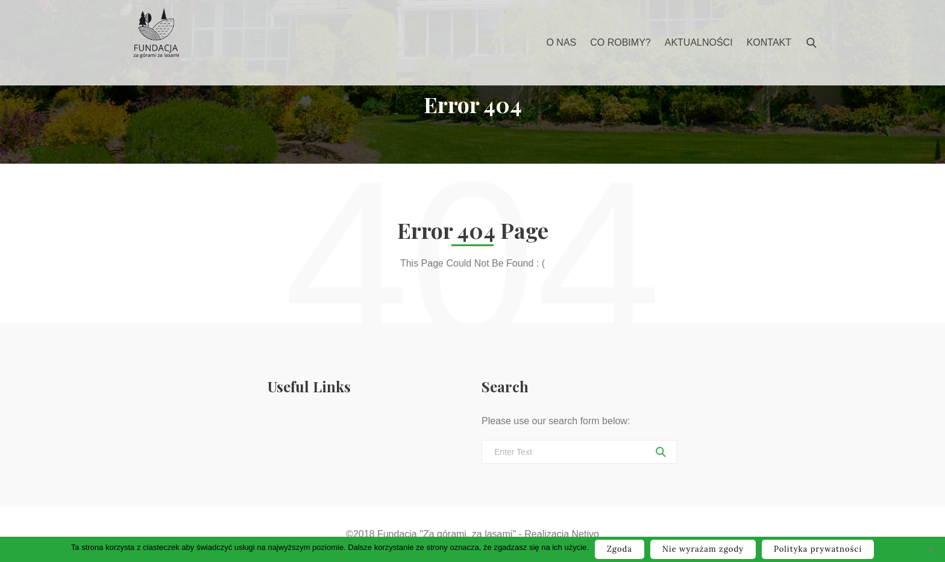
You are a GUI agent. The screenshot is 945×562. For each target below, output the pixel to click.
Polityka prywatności (818, 549)
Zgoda (619, 549)
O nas (561, 42)
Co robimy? (620, 42)
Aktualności (699, 42)
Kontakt (769, 42)
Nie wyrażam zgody (703, 549)
